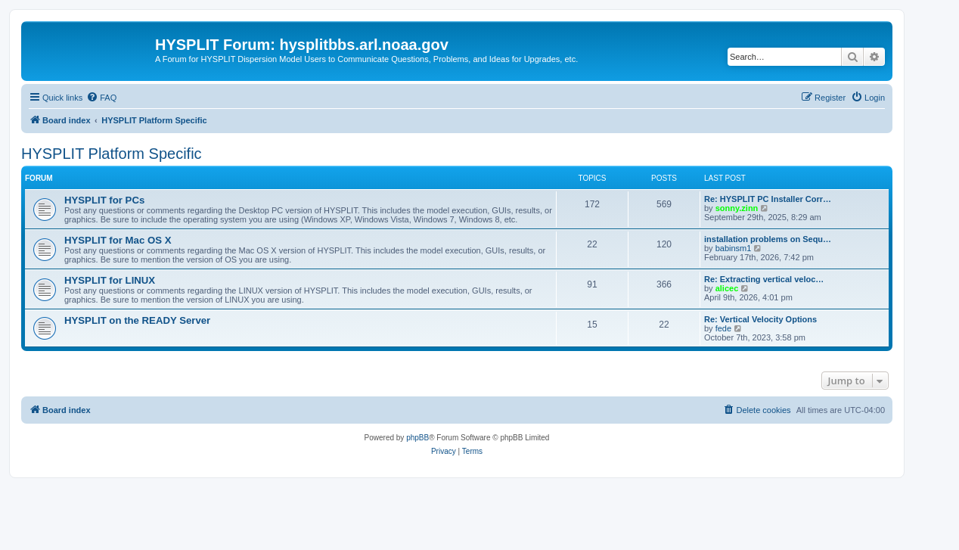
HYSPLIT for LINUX (109, 280)
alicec (727, 288)
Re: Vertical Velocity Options (760, 319)
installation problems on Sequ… (767, 239)
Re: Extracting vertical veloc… (764, 279)
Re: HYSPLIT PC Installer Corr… (767, 199)
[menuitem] (101, 98)
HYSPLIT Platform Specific (111, 153)
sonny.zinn (737, 208)
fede (723, 328)
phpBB (417, 437)
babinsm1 (733, 248)
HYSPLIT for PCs (104, 200)
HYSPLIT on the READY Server (137, 320)
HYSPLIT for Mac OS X (117, 240)
